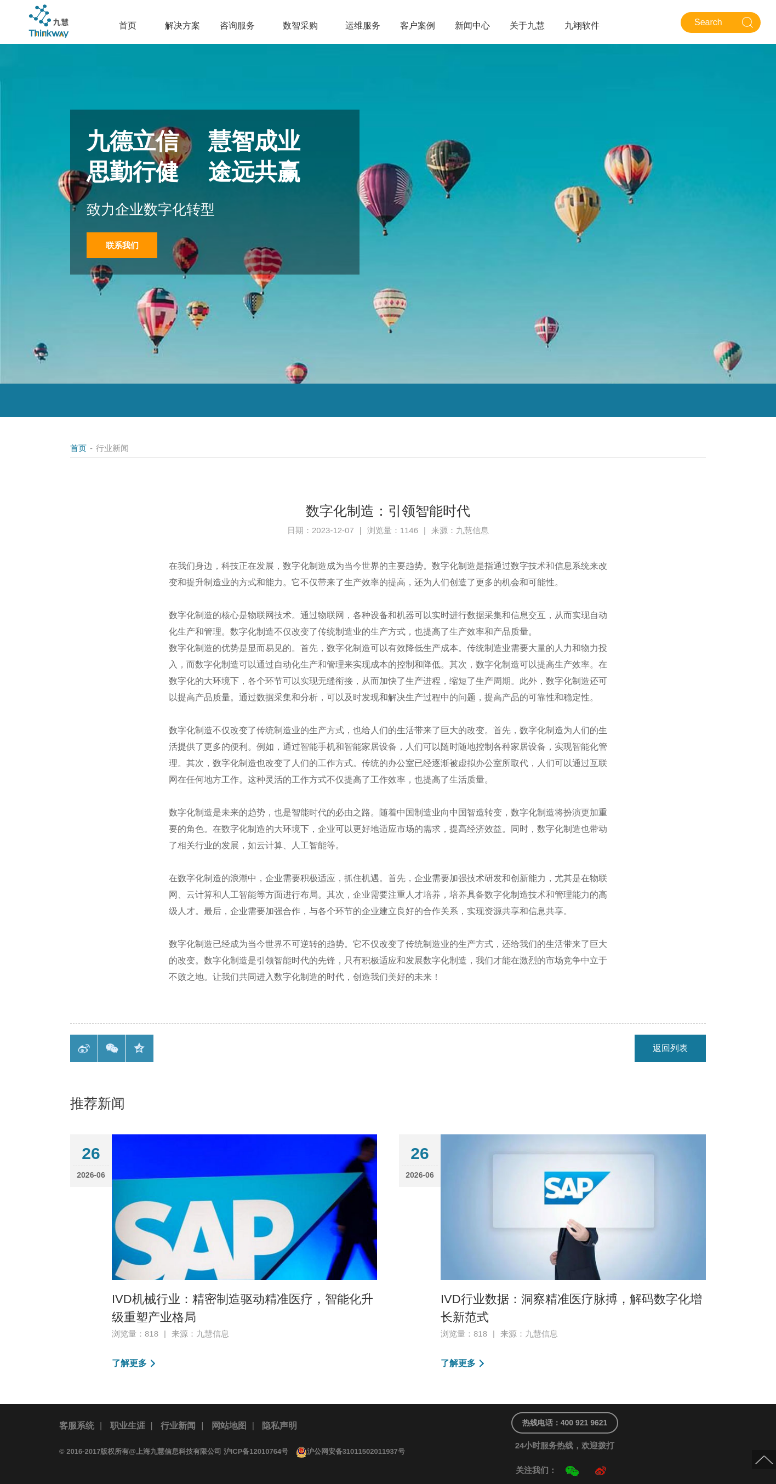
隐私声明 (279, 1425)
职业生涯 (127, 1425)
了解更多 (129, 1363)
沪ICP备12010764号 (256, 1451)
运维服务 (362, 25)
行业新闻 (178, 1425)
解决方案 (182, 25)
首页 (127, 25)
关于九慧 (527, 25)
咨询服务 (237, 25)
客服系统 (76, 1425)
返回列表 (670, 1048)
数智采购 (300, 25)
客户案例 (417, 25)
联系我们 (122, 245)
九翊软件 (582, 25)
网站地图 (229, 1425)
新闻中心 (472, 25)
